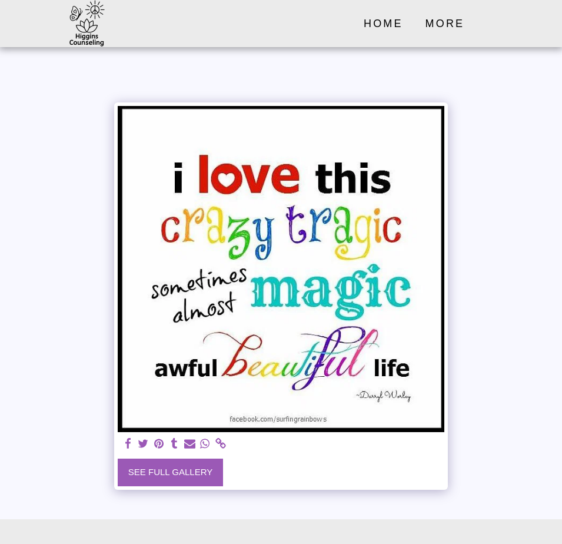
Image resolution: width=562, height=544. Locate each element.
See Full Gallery (170, 472)
